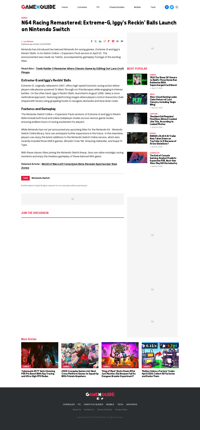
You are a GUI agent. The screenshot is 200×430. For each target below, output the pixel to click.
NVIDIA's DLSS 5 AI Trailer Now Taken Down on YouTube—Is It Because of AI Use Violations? (163, 139)
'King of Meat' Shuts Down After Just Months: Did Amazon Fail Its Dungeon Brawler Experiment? (118, 374)
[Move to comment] (122, 41)
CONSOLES (155, 152)
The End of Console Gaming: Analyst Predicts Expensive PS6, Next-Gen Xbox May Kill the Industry (163, 159)
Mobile (137, 7)
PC (98, 7)
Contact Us (89, 410)
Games (24, 17)
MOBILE (110, 404)
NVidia (153, 133)
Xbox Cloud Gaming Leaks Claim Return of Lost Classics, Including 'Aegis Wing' (163, 100)
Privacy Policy (121, 410)
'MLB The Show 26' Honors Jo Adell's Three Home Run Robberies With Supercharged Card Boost (163, 81)
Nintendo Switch (41, 178)
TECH (120, 404)
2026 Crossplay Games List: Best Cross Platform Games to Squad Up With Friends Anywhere (79, 374)
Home (65, 7)
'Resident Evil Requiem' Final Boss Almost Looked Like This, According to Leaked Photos (163, 120)
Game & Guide (34, 186)
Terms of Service (104, 410)
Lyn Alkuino (29, 41)
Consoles (82, 7)
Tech (153, 7)
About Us (77, 410)
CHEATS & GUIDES (93, 404)
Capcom (153, 113)
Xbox (152, 94)
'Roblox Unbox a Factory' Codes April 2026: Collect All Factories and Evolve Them (158, 374)
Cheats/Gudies (116, 7)
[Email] (117, 41)
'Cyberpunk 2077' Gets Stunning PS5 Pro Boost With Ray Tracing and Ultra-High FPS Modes (38, 374)
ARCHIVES (131, 404)
